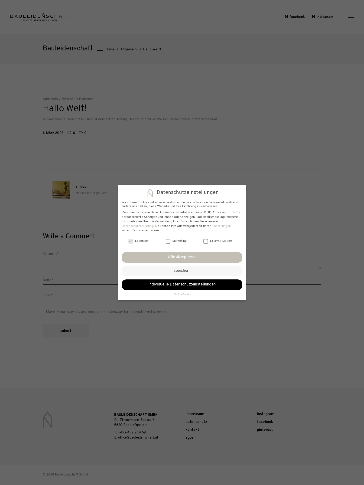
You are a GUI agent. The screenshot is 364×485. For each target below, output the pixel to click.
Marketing (176, 241)
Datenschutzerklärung (137, 226)
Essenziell (138, 241)
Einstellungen (221, 226)
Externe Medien (218, 241)
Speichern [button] (182, 270)
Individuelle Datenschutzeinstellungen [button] (182, 284)
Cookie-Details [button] (182, 294)
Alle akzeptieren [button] (182, 257)
